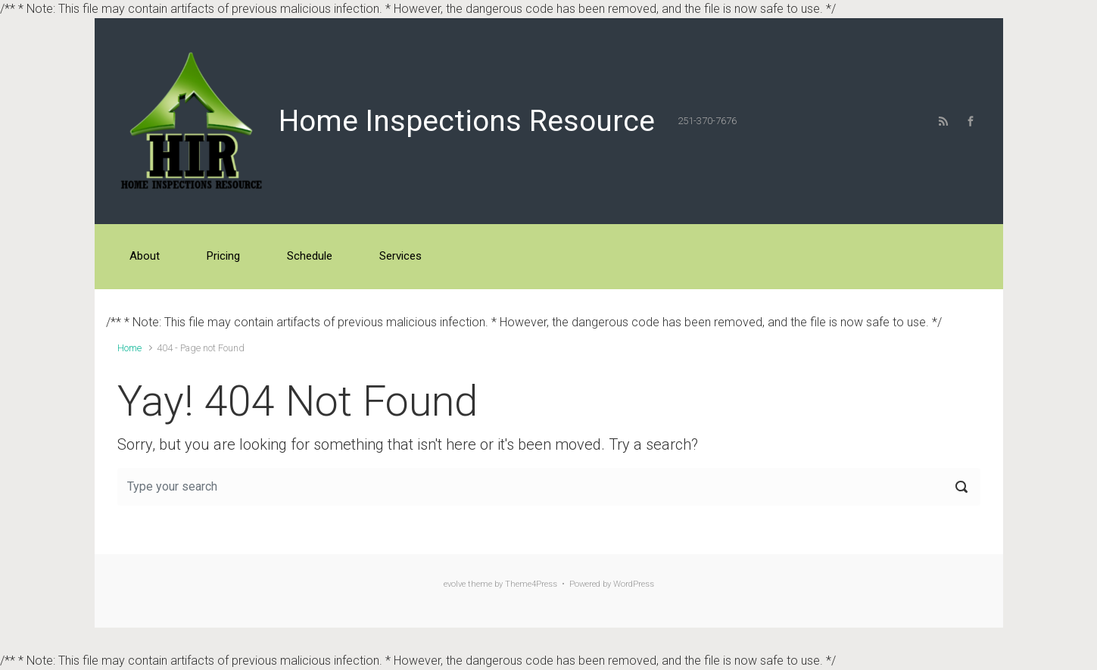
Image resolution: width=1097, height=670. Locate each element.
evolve (455, 584)
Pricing (223, 256)
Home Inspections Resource (467, 121)
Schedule (309, 256)
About (144, 256)
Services (400, 256)
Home (129, 348)
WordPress (633, 584)
